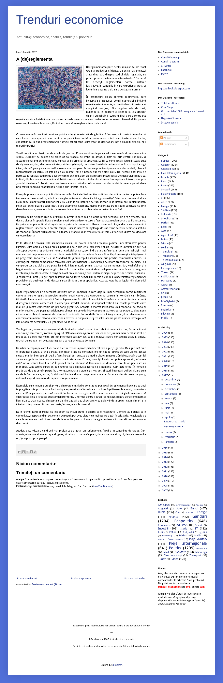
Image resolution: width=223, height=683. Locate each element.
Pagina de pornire (81, 578)
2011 (165, 471)
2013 (165, 462)
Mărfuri (165, 222)
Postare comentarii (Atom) (46, 584)
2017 (165, 375)
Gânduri (165, 164)
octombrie (171, 389)
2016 (165, 447)
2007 (165, 490)
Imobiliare (167, 218)
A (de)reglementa (173, 426)
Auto (163, 231)
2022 (165, 351)
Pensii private (168, 268)
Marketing (166, 280)
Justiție (164, 297)
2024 (165, 342)
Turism (165, 272)
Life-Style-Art (168, 301)
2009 (165, 481)
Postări (165, 137)
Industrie (166, 214)
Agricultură (167, 235)
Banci (164, 181)
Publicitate (167, 276)
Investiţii (165, 189)
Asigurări (166, 264)
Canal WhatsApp (170, 57)
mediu (164, 317)
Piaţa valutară (168, 193)
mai (167, 412)
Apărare (165, 284)
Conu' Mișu (167, 107)
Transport (167, 256)
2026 (165, 332)
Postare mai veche (134, 578)
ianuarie (170, 441)
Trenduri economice (69, 19)
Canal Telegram (170, 61)
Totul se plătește (170, 103)
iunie (168, 408)
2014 (165, 457)
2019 (165, 366)
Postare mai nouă (27, 578)
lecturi (164, 239)
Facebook (166, 70)
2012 (165, 466)
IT (162, 198)
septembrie (171, 393)
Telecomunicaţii (170, 260)
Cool (164, 293)
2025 (165, 337)
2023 (165, 347)
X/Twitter (166, 65)
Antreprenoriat (169, 289)
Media (164, 247)
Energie (165, 206)
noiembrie (171, 384)
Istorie (164, 243)
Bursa (164, 185)
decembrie (171, 379)
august (169, 398)
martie (169, 432)
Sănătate (165, 210)
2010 (165, 476)
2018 (165, 370)
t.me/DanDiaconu (103, 486)
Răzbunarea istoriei (174, 421)
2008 (165, 485)
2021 (165, 356)
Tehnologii (167, 251)
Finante (165, 177)
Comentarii (168, 144)
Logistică (166, 309)
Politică (165, 160)
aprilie (168, 417)
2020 (165, 361)
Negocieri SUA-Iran (171, 118)
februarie (170, 437)
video (164, 202)
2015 (165, 452)
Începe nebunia (169, 122)
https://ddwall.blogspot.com (174, 88)
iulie (167, 403)
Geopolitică (167, 169)
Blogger (117, 665)
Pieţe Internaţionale (172, 173)
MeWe (164, 74)
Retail (164, 227)
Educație (165, 313)
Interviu (165, 305)
